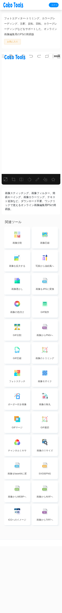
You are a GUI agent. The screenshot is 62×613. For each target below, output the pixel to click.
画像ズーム (36, 569)
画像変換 (36, 563)
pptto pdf (46, 575)
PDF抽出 (26, 575)
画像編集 (36, 575)
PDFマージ (26, 563)
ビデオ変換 (5, 581)
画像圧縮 (36, 558)
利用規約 (57, 592)
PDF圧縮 (26, 558)
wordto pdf (46, 558)
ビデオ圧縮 (5, 587)
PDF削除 (26, 581)
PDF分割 (26, 569)
